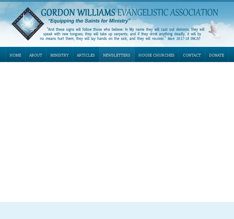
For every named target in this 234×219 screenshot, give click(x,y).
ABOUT (36, 55)
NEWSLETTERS (116, 55)
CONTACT (192, 55)
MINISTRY (60, 55)
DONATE (216, 55)
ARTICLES (86, 55)
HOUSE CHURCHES (157, 55)
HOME (15, 55)
